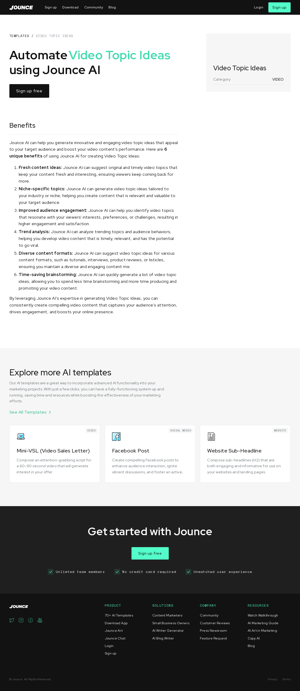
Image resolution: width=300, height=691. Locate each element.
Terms (286, 679)
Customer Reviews (215, 623)
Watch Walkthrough (263, 615)
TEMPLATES (19, 35)
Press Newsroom (213, 630)
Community (93, 7)
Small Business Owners (170, 623)
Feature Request (213, 638)
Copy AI (254, 638)
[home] (21, 7)
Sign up (51, 7)
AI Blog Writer (163, 638)
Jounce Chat (115, 638)
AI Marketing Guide (263, 623)
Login (258, 7)
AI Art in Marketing (262, 630)
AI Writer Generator (168, 630)
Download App (116, 623)
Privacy (273, 679)
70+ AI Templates (119, 615)
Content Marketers (167, 615)
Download (70, 7)
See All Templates (28, 412)
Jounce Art (114, 630)
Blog (112, 7)
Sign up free (29, 90)
